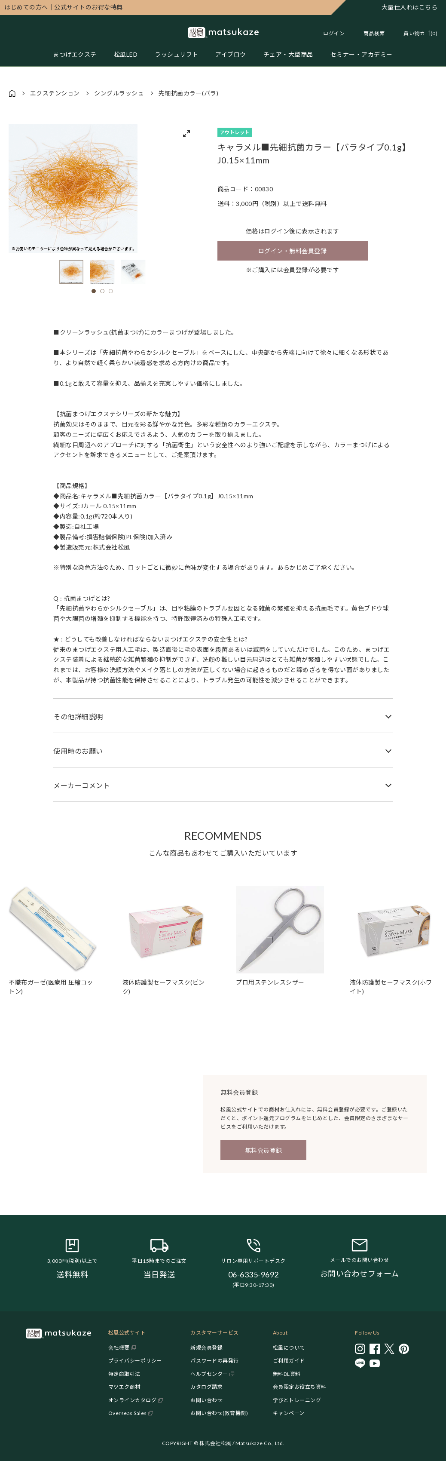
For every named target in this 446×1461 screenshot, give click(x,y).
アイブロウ (231, 54)
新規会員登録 (206, 1347)
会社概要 (119, 1347)
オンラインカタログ (132, 1400)
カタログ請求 (206, 1387)
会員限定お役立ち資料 (300, 1387)
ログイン (334, 33)
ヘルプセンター (209, 1374)
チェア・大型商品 (288, 54)
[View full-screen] (186, 134)
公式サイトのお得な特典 (63, 7)
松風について (289, 1347)
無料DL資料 (287, 1374)
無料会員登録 (263, 1150)
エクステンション (55, 93)
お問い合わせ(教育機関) (219, 1413)
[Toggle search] (370, 33)
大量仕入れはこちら (410, 7)
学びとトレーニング (297, 1400)
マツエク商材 (124, 1387)
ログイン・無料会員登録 (292, 251)
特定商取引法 (124, 1374)
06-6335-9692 (253, 1274)
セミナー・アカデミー (361, 54)
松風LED (126, 54)
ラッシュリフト (177, 54)
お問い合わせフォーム (359, 1273)
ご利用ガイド (289, 1360)
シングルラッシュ (119, 93)
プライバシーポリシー (135, 1360)
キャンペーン (289, 1413)
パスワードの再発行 (214, 1360)
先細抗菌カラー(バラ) (189, 93)
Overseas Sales (127, 1413)
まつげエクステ (75, 54)
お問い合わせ (206, 1400)
